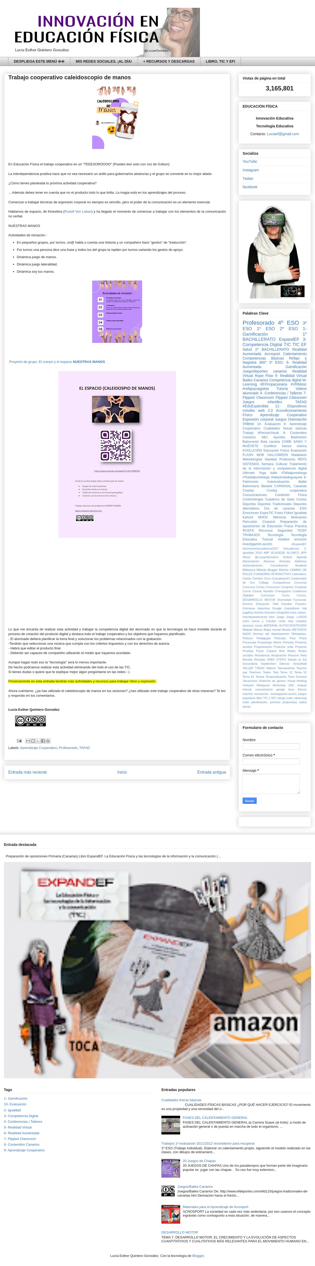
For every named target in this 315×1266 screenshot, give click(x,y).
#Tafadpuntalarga (294, 473)
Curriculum (268, 595)
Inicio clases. (298, 612)
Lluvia (258, 625)
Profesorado (68, 748)
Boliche (284, 569)
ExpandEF (289, 339)
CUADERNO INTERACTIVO (272, 574)
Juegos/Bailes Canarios (195, 1187)
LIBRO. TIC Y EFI (220, 61)
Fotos (279, 513)
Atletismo (301, 561)
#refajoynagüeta (256, 389)
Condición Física (291, 495)
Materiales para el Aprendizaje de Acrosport (215, 1207)
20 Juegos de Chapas (199, 1161)
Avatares (301, 565)
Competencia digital (285, 380)
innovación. (261, 693)
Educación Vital (267, 603)
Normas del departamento (271, 633)
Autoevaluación (278, 482)
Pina (292, 638)
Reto (303, 655)
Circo (267, 578)
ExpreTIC (267, 513)
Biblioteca (249, 569)
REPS (302, 459)
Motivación (299, 517)
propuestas (289, 702)
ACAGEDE (278, 552)
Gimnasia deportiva (256, 608)
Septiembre (268, 663)
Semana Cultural (274, 464)
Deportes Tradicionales (274, 504)
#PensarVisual (268, 433)
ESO (303, 508)
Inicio (122, 772)
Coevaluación (280, 578)
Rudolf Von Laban (77, 211)
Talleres (271, 668)
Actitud (287, 557)
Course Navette (262, 591)
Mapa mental (272, 629)
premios (275, 702)
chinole (247, 689)
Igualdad (300, 513)
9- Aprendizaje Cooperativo (24, 1150)
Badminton (299, 437)
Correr (247, 591)
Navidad (271, 459)
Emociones (251, 513)
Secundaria (250, 663)
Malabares (299, 455)
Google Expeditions (285, 608)
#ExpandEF (299, 544)
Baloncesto (251, 441)
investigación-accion (283, 693)
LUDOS (302, 616)
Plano (303, 638)
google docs (285, 689)
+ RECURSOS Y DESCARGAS (168, 61)
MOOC (263, 517)
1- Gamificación (15, 1098)
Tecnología (275, 535)
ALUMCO (293, 552)
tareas (247, 706)
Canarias (300, 486)
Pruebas (248, 650)
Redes (291, 650)
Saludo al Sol (297, 659)
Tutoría (282, 389)
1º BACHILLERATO (275, 337)
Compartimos (281, 582)
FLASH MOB (253, 455)
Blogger (273, 569)
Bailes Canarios (255, 380)
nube (246, 702)
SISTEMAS (251, 464)
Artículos (285, 561)
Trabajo (248, 433)
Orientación (297, 419)
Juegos (281, 419)
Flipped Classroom (291, 397)
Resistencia (262, 655)
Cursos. (302, 595)
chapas (302, 685)
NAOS (247, 633)
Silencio (284, 663)
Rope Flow (264, 376)
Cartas (247, 578)
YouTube (250, 161)
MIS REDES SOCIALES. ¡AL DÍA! (104, 61)
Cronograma (283, 591)
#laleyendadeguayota (286, 477)
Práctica (301, 526)
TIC (287, 344)
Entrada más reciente (27, 772)
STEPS (281, 659)
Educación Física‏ (276, 450)
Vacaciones (250, 680)
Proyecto (301, 646)
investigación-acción (257, 544)
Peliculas (280, 638)
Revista (247, 659)
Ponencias (249, 642)
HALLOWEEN (277, 455)
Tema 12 (286, 672)
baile (273, 473)
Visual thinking (297, 680)
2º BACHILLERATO (272, 349)
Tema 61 (248, 676)
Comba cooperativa (287, 490)
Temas (260, 676)
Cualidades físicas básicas (285, 428)
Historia (258, 612)
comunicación (264, 689)
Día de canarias (279, 508)
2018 (258, 552)
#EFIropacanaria (273, 384)
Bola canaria (270, 441)
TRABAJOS (251, 535)
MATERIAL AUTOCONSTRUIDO (285, 625)
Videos (301, 389)
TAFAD (84, 748)
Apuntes (279, 437)
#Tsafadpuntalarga (256, 477)
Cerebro (257, 578)
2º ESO (289, 328)
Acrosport (272, 354)
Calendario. (299, 574)
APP (304, 552)
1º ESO (266, 328)
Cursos (301, 499)
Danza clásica (294, 446)
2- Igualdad (12, 1110)
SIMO (271, 659)
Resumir (293, 655)
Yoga (262, 473)
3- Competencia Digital (275, 342)
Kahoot (248, 517)
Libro (246, 621)
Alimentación (251, 561)
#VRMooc (299, 384)
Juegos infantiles (262, 402)
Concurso (300, 582)
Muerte (286, 629)
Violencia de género (272, 680)
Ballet (302, 482)
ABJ (264, 437)
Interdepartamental (255, 616)
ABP (266, 552)
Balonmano (251, 486)
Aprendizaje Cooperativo (38, 748)
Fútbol (288, 513)
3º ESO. (276, 362)
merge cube (285, 698)
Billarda (261, 569)
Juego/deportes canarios (265, 371)
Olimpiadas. (299, 633)
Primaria (288, 642)
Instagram (251, 170)
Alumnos (269, 561)
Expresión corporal (258, 419)
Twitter (248, 179)
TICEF (302, 530)
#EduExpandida (255, 406)
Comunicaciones (255, 495)
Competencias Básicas (263, 358)
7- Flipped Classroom (20, 1139)
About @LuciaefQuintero (260, 557)
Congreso (287, 587)
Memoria (279, 517)
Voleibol (283, 539)
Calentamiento (295, 354)
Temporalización (276, 676)
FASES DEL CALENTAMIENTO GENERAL (215, 1118)
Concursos (273, 587)
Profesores (287, 459)
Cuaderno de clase (279, 499)
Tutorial (267, 539)
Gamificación (296, 367)
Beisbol (266, 486)
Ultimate (249, 473)
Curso (286, 595)
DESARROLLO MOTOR (259, 599)
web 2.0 (265, 410)
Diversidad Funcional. (292, 599)
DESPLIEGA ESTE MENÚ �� (39, 61)
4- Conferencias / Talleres (281, 393)
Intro (272, 616)
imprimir (248, 693)
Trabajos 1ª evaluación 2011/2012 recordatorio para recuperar (208, 1143)
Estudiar (286, 603)
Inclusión (270, 612)
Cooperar (300, 587)
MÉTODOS (299, 629)
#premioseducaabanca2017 (261, 548)
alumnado (251, 393)
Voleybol (248, 685)
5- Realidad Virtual (291, 376)
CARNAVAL (282, 486)
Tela (275, 672)
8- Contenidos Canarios (22, 1144)
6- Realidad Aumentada (21, 1133)
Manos (258, 629)
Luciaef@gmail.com (283, 134)
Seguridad (285, 530)
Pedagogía (263, 638)
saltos (303, 702)
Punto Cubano (266, 650)
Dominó (248, 603)
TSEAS (259, 668)
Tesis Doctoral (297, 676)
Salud (247, 349)
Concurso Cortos (254, 587)
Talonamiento (286, 668)
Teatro (267, 672)
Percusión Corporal (259, 522)
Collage (264, 582)
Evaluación (299, 450)
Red (282, 650)
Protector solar (284, 646)
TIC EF (299, 344)
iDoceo (302, 689)
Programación (263, 646)
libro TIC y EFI (266, 698)
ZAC (291, 685)
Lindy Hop (286, 621)
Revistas (259, 659)
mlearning (300, 698)
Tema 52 (300, 672)
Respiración (279, 655)
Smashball (300, 663)
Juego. (290, 616)
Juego (280, 616)
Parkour (248, 638)
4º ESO (288, 322)
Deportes (249, 504)
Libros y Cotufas (263, 621)
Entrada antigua (211, 772)
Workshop (279, 685)
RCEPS (248, 530)
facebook (250, 187)
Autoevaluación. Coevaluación (265, 565)
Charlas (248, 490)
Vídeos (248, 424)
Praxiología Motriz (269, 642)
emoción (300, 539)
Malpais (248, 629)
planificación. (259, 702)
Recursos (266, 530)
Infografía (283, 612)
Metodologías (252, 459)
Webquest (263, 685)
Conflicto (270, 446)
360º (262, 362)
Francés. (301, 603)
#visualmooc (291, 548)
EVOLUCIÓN (252, 450)
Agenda (302, 557)
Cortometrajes (253, 499)
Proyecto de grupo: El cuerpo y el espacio (56, 362)
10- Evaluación (269, 424)
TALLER (248, 668)
